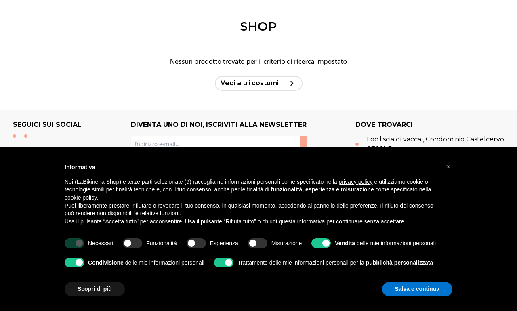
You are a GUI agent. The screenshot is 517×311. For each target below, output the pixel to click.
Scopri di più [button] (95, 289)
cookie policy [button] (81, 197)
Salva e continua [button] (417, 289)
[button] (448, 166)
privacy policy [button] (356, 182)
